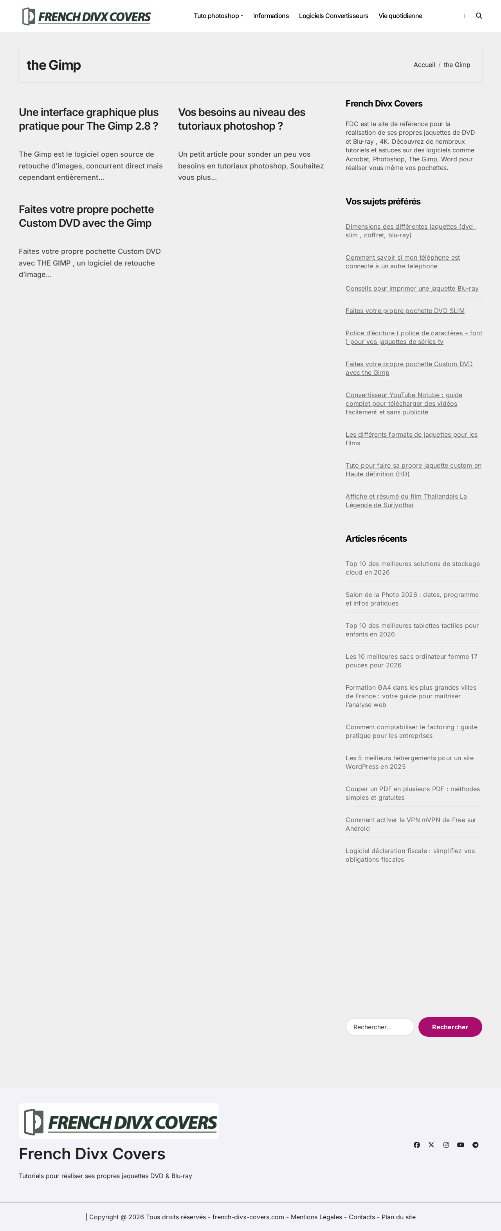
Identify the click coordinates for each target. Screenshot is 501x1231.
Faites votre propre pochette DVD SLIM (405, 311)
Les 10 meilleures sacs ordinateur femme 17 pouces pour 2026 (411, 661)
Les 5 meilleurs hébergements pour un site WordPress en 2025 (410, 762)
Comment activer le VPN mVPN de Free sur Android (411, 824)
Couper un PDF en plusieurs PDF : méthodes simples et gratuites (413, 793)
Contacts (362, 1217)
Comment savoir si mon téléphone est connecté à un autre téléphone (403, 261)
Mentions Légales (317, 1217)
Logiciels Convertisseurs (333, 16)
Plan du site (399, 1217)
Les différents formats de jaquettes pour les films (412, 438)
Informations (271, 16)
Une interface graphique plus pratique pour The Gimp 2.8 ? (89, 119)
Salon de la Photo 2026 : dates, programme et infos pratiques (412, 599)
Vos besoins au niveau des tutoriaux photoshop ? (242, 119)
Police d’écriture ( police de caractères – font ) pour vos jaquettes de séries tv (414, 337)
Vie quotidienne (400, 16)
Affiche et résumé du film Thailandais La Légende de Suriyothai (406, 500)
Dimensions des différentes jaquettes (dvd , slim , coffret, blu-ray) (411, 230)
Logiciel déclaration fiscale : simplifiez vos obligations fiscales (410, 855)
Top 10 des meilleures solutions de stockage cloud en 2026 (413, 568)
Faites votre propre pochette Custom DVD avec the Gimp (86, 216)
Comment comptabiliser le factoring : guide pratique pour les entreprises (411, 731)
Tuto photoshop (218, 16)
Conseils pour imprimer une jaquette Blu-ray (412, 288)
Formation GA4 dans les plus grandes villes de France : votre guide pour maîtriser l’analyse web (411, 696)
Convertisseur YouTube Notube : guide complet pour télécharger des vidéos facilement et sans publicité (404, 403)
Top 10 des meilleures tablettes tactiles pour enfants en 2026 (412, 630)
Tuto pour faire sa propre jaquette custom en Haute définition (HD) (413, 469)
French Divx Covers (92, 1153)
